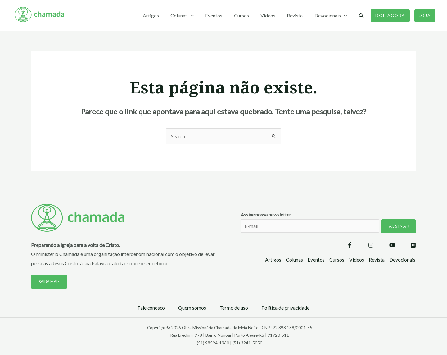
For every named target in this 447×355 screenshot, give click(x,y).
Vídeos (271, 15)
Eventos (221, 15)
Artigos (162, 15)
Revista (297, 15)
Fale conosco (151, 308)
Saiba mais (50, 282)
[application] (200, 15)
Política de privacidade (285, 308)
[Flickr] (413, 245)
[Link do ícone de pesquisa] (361, 16)
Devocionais (331, 15)
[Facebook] (350, 245)
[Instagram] (371, 245)
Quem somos (192, 308)
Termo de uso (233, 308)
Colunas (191, 15)
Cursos (247, 15)
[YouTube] (392, 245)
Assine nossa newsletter (328, 226)
